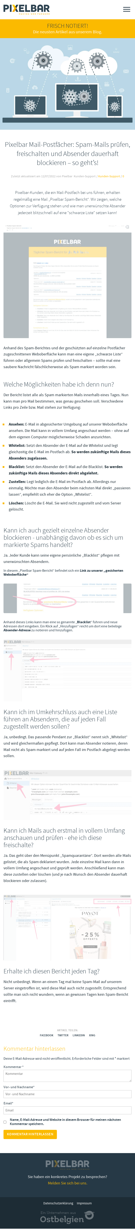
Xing (92, 1036)
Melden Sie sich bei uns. (67, 1184)
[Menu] (126, 9)
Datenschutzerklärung (58, 1204)
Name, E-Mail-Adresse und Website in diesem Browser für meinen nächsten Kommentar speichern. (65, 1123)
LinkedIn (79, 1036)
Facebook (46, 1036)
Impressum (84, 1204)
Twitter (63, 1036)
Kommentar (14, 1068)
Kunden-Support (109, 176)
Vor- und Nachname (19, 1089)
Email (8, 1105)
